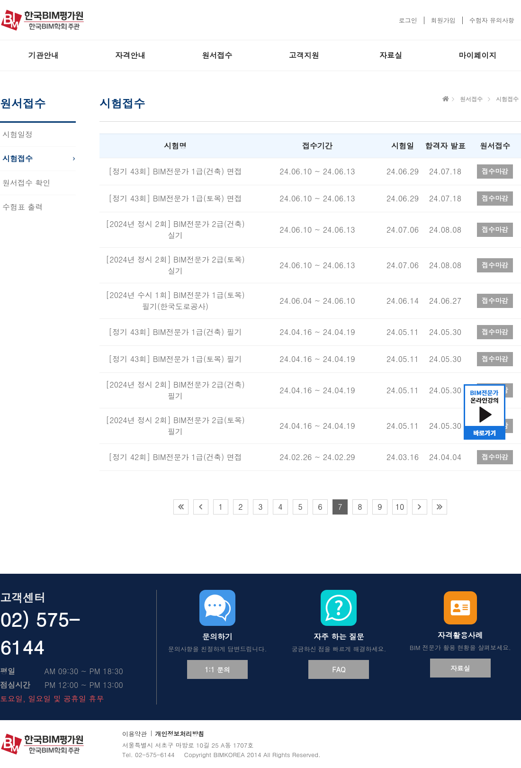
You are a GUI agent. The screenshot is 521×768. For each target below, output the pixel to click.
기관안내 (43, 55)
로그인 (408, 20)
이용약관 (134, 733)
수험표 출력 (22, 206)
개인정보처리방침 (179, 733)
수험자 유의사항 (491, 20)
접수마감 (495, 171)
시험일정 (17, 134)
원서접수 (217, 55)
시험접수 (17, 158)
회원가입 (443, 20)
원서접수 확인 (26, 182)
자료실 (390, 55)
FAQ (338, 669)
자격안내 (130, 55)
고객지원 (304, 55)
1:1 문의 (217, 669)
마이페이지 (477, 55)
